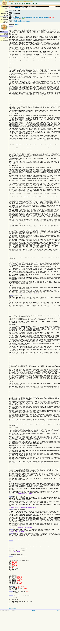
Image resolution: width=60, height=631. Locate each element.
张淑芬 (22, 7)
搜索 (55, 6)
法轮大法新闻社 (5, 38)
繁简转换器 (6, 33)
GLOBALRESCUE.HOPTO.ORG (6, 6)
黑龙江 (12, 7)
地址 (57, 6)
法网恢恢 (6, 37)
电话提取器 (6, 34)
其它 (59, 6)
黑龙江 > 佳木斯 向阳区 (17, 20)
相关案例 (10, 608)
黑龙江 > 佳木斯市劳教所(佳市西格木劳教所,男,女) (21, 21)
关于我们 (34, 610)
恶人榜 (13, 608)
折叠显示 (17, 24)
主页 (16, 608)
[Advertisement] (23, 621)
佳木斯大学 (17, 7)
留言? (58, 610)
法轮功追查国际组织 (4, 40)
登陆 (23, 6)
